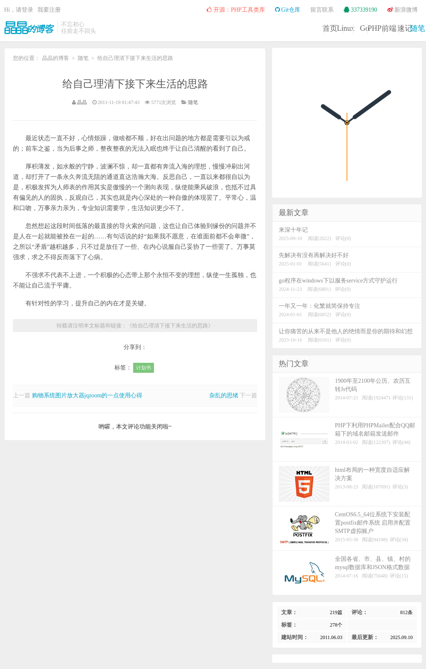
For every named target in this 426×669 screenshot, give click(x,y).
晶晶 (82, 102)
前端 (315, 28)
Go (230, 28)
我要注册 (49, 10)
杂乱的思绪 (223, 395)
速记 (358, 28)
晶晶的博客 (29, 27)
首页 (146, 28)
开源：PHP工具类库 (236, 10)
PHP (273, 28)
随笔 (400, 28)
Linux (189, 28)
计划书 (143, 368)
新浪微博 (402, 10)
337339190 (360, 10)
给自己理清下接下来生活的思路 (135, 83)
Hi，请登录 (18, 10)
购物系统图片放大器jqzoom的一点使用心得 (87, 395)
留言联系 (322, 10)
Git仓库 (287, 10)
